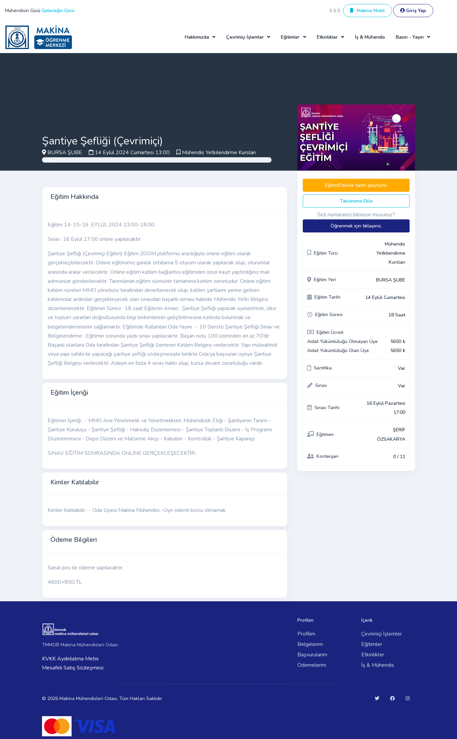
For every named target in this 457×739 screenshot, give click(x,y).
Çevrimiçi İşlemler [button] (245, 37)
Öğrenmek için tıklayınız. (356, 226)
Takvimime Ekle (356, 201)
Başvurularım (312, 654)
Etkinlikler (372, 654)
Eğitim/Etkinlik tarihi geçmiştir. (356, 185)
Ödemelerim (311, 665)
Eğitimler (371, 644)
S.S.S (334, 10)
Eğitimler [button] (290, 37)
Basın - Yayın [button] (410, 37)
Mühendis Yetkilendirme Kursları (219, 152)
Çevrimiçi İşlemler (381, 634)
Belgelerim (310, 644)
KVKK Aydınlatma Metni (70, 658)
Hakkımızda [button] (197, 37)
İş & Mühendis (370, 37)
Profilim (306, 634)
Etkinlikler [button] (327, 37)
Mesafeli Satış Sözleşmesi (72, 667)
